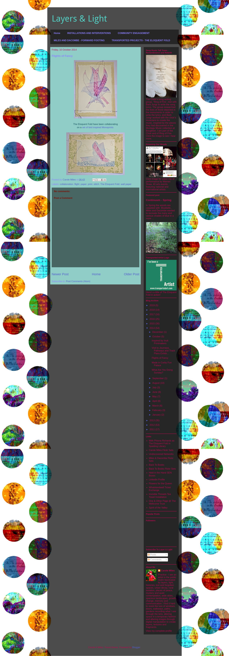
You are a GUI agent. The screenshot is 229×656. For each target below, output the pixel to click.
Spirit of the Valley (158, 507)
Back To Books (156, 465)
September (158, 378)
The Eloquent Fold (109, 184)
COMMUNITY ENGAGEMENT (134, 33)
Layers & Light (79, 18)
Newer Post (60, 274)
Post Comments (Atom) (78, 281)
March (155, 405)
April (155, 401)
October (156, 336)
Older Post (131, 274)
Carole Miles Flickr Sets (161, 450)
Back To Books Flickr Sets (162, 469)
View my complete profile (159, 631)
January (156, 414)
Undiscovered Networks (161, 454)
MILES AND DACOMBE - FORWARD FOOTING (79, 40)
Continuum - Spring (158, 200)
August (156, 383)
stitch (96, 184)
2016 (152, 319)
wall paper (126, 184)
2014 (152, 328)
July (154, 387)
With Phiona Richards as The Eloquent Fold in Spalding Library (161, 443)
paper (83, 184)
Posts (152, 554)
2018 (152, 310)
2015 (152, 323)
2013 (152, 420)
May (154, 396)
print (90, 184)
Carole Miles (168, 570)
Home (57, 33)
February (157, 410)
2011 (152, 429)
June (155, 392)
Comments (155, 559)
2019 (152, 305)
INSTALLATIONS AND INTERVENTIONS (89, 33)
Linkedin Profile (157, 479)
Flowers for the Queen (160, 483)
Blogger (136, 647)
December (158, 332)
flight (76, 184)
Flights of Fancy (160, 358)
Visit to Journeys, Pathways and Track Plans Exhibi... (163, 351)
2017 (152, 314)
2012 (152, 425)
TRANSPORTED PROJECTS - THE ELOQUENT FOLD (141, 40)
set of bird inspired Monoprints (97, 127)
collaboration (66, 184)
